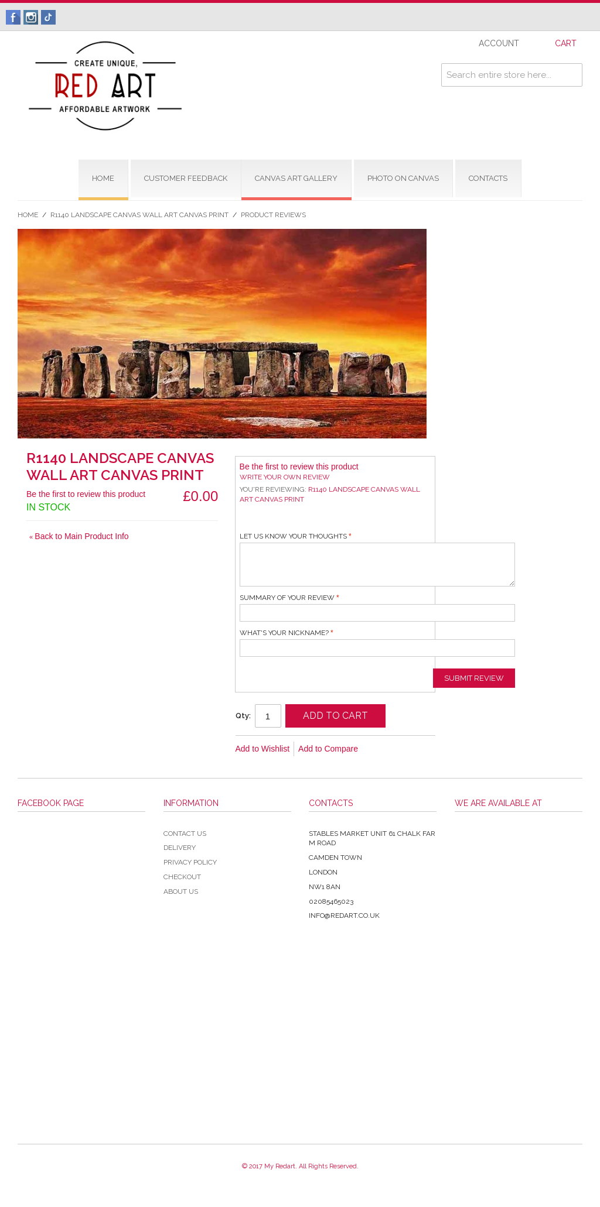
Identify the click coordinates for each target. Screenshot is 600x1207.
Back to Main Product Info (79, 536)
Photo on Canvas (403, 178)
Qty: (243, 715)
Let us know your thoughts (293, 536)
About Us (180, 891)
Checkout (182, 877)
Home (28, 215)
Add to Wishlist (263, 748)
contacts (488, 178)
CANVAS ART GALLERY (296, 178)
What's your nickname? (284, 633)
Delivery (179, 847)
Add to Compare (328, 748)
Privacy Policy (190, 862)
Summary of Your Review (287, 598)
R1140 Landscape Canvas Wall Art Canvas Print (139, 215)
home (103, 178)
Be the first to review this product (85, 494)
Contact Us (184, 833)
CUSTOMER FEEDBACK (185, 178)
